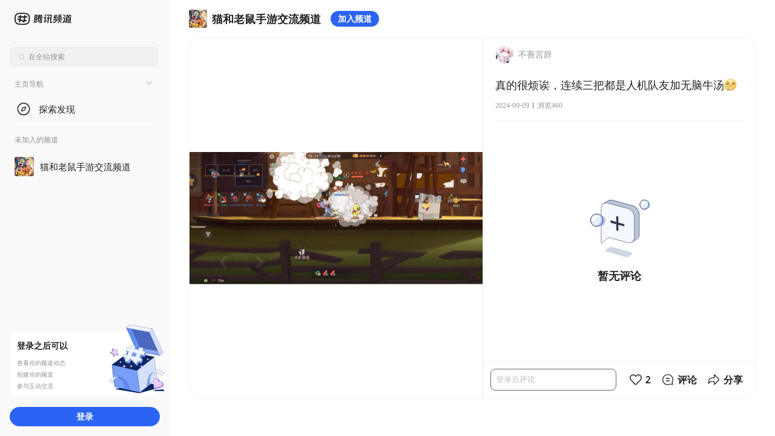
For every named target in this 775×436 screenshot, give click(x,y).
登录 (84, 416)
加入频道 (355, 18)
